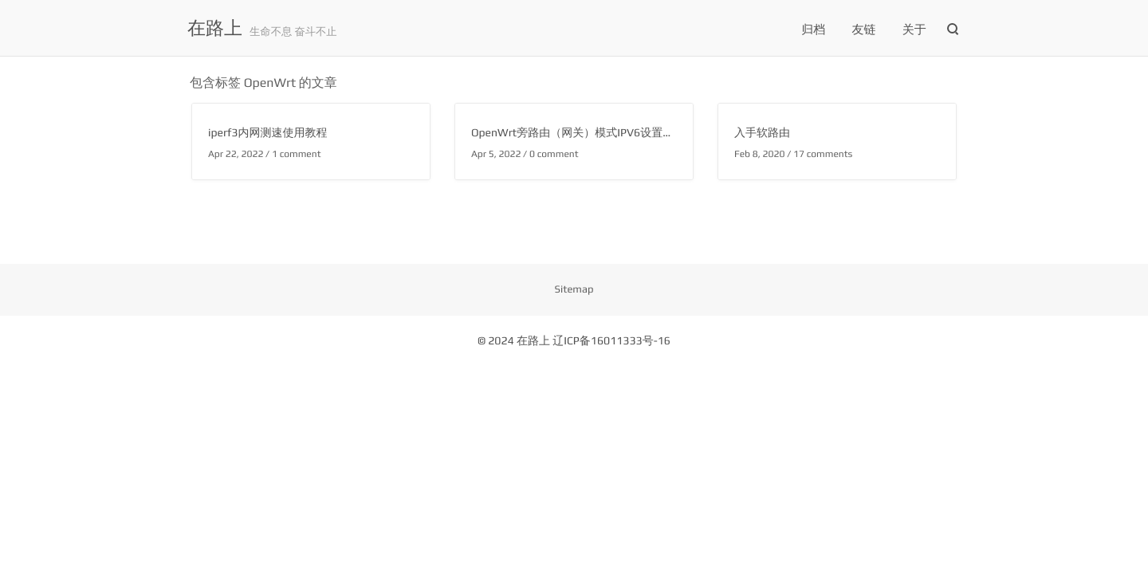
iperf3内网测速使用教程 (267, 133)
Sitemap (574, 289)
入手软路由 (762, 133)
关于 (914, 30)
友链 (864, 30)
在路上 (214, 28)
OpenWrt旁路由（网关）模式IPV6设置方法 (578, 133)
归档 (813, 30)
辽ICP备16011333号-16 (611, 341)
